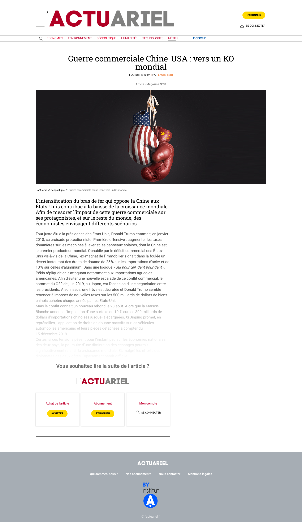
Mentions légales (200, 474)
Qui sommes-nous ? (104, 474)
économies (55, 38)
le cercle (198, 38)
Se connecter (255, 25)
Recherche (42, 38)
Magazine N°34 (156, 84)
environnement (80, 38)
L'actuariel (41, 190)
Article (140, 84)
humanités (129, 38)
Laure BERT (165, 75)
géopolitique (106, 38)
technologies (152, 38)
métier (173, 38)
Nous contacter (169, 474)
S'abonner (254, 15)
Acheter (57, 413)
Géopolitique (58, 190)
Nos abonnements (138, 474)
